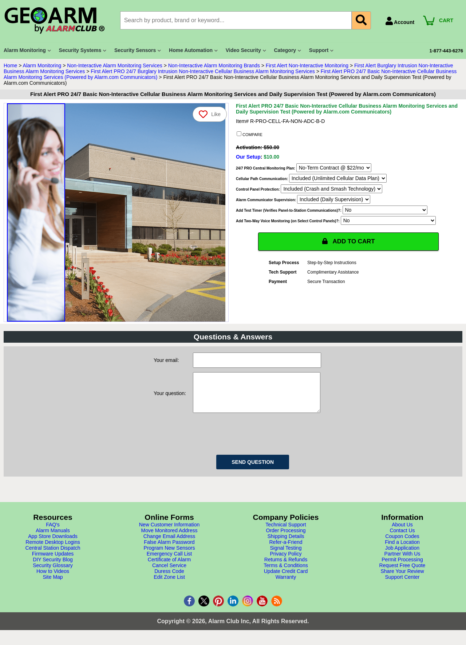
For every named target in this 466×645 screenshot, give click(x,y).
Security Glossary (53, 573)
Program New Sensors (169, 555)
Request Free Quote (402, 573)
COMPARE (249, 134)
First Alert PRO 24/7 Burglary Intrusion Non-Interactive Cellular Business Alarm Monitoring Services (203, 71)
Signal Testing (286, 555)
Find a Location (402, 549)
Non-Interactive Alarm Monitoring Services (114, 65)
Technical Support (285, 532)
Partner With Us (402, 561)
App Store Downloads (52, 543)
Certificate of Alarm (169, 567)
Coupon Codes (402, 543)
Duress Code (169, 578)
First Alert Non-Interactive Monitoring (307, 65)
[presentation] (248, 440)
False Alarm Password (169, 549)
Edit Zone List (169, 584)
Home (10, 65)
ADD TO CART (348, 241)
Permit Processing (402, 567)
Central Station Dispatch (52, 555)
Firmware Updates (53, 561)
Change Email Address (169, 543)
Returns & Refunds (285, 567)
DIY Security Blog (52, 567)
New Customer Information (169, 532)
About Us (402, 532)
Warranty (286, 584)
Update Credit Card (286, 578)
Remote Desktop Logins (52, 549)
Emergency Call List (169, 561)
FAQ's (53, 532)
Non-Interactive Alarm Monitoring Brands (214, 65)
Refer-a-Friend (285, 549)
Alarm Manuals (53, 538)
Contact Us (402, 538)
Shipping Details (285, 543)
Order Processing (286, 538)
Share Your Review (402, 578)
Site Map (53, 584)
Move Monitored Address (169, 538)
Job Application (402, 555)
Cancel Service (169, 573)
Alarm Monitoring (42, 65)
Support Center (402, 584)
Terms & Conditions (286, 573)
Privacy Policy (285, 561)
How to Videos (52, 578)
